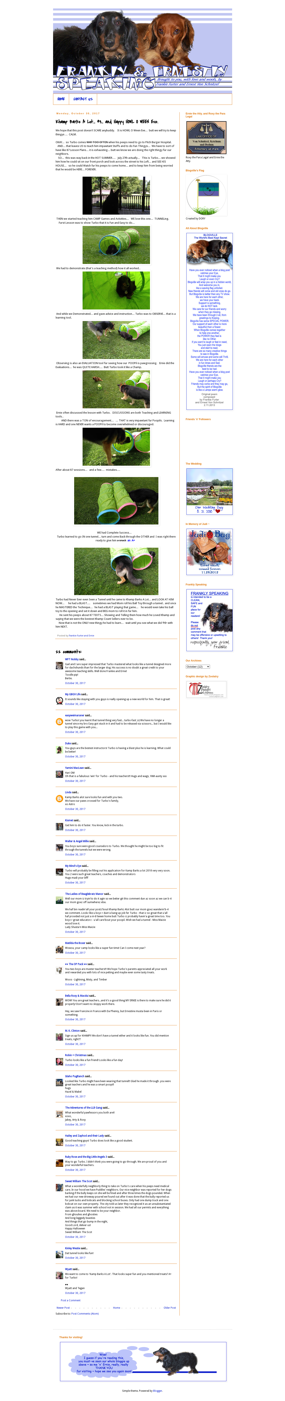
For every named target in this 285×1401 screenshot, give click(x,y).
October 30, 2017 (75, 683)
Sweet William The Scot (78, 1181)
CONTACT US (83, 99)
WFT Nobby (72, 659)
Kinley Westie (72, 1248)
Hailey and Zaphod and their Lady (84, 1135)
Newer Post (63, 1307)
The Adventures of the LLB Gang (83, 1107)
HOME (61, 99)
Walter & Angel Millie (77, 841)
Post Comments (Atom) (85, 1313)
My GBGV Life (72, 694)
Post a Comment (70, 1300)
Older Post (170, 1307)
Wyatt (68, 1269)
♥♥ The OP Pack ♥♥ (76, 964)
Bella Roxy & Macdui (76, 995)
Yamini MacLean (74, 767)
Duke (68, 743)
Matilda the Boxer (75, 943)
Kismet (69, 820)
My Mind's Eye (73, 866)
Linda (68, 792)
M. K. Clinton (72, 1030)
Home (116, 1307)
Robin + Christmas (76, 1055)
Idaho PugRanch (74, 1076)
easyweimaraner (74, 715)
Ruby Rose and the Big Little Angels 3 (86, 1156)
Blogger (157, 1390)
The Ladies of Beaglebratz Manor (84, 894)
